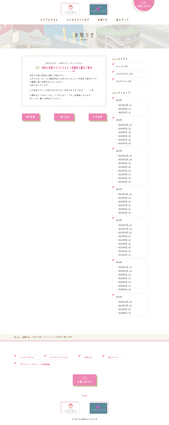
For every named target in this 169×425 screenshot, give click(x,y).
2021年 (119, 220)
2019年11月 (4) (125, 302)
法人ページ (122, 20)
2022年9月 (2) (124, 198)
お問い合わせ (144, 6)
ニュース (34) (122, 66)
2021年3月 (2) (124, 251)
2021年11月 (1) (125, 229)
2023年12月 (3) (125, 156)
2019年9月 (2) (124, 309)
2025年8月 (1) (124, 109)
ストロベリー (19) (124, 81)
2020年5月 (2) (124, 282)
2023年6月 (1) (124, 174)
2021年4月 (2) (124, 247)
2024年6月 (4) (124, 136)
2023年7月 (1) (124, 170)
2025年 (119, 100)
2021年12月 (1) (125, 225)
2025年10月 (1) (125, 105)
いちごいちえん (49, 20)
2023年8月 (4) (124, 167)
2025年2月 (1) (124, 112)
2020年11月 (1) (125, 267)
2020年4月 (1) (124, 286)
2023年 (119, 151)
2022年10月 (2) (125, 194)
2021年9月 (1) (124, 236)
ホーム (17, 337)
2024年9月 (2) (124, 128)
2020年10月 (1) (125, 271)
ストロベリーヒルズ (77, 20)
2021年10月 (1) (125, 232)
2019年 (119, 297)
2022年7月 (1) (124, 205)
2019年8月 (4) (124, 313)
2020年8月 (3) (124, 278)
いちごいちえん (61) (124, 73)
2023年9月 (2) (124, 163)
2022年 (119, 189)
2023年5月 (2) (124, 178)
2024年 (119, 120)
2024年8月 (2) (124, 132)
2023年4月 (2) (124, 182)
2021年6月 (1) (124, 244)
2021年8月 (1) (124, 240)
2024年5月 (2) (124, 140)
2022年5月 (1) (124, 209)
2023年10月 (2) (125, 159)
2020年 (119, 262)
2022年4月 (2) (124, 212)
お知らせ (103, 20)
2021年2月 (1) (124, 255)
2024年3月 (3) (124, 143)
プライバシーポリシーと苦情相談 (35, 365)
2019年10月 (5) (125, 305)
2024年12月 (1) (125, 125)
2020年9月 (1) (124, 274)
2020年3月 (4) (124, 289)
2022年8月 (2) (124, 201)
